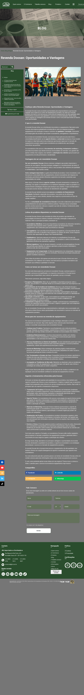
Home (8, 4)
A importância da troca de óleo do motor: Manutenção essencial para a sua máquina (12, 86)
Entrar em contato (56, 571)
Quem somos (17, 4)
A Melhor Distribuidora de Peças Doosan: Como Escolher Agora (11, 94)
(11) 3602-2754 (8, 560)
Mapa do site (54, 568)
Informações (54, 564)
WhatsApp (59, 478)
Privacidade (69, 553)
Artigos (10, 51)
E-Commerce (28, 4)
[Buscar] (6, 67)
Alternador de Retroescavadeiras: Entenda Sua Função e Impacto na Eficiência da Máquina (12, 103)
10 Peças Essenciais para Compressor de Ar (10, 81)
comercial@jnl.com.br (9, 564)
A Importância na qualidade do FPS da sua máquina (12, 90)
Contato (67, 4)
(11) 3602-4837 (23, 560)
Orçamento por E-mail (12, 113)
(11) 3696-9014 (15, 560)
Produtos (58, 4)
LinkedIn (59, 473)
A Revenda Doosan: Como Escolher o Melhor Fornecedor (12, 99)
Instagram (30, 478)
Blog (49, 4)
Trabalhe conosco (40, 4)
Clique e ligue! (12, 109)
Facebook (30, 473)
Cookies (68, 551)
